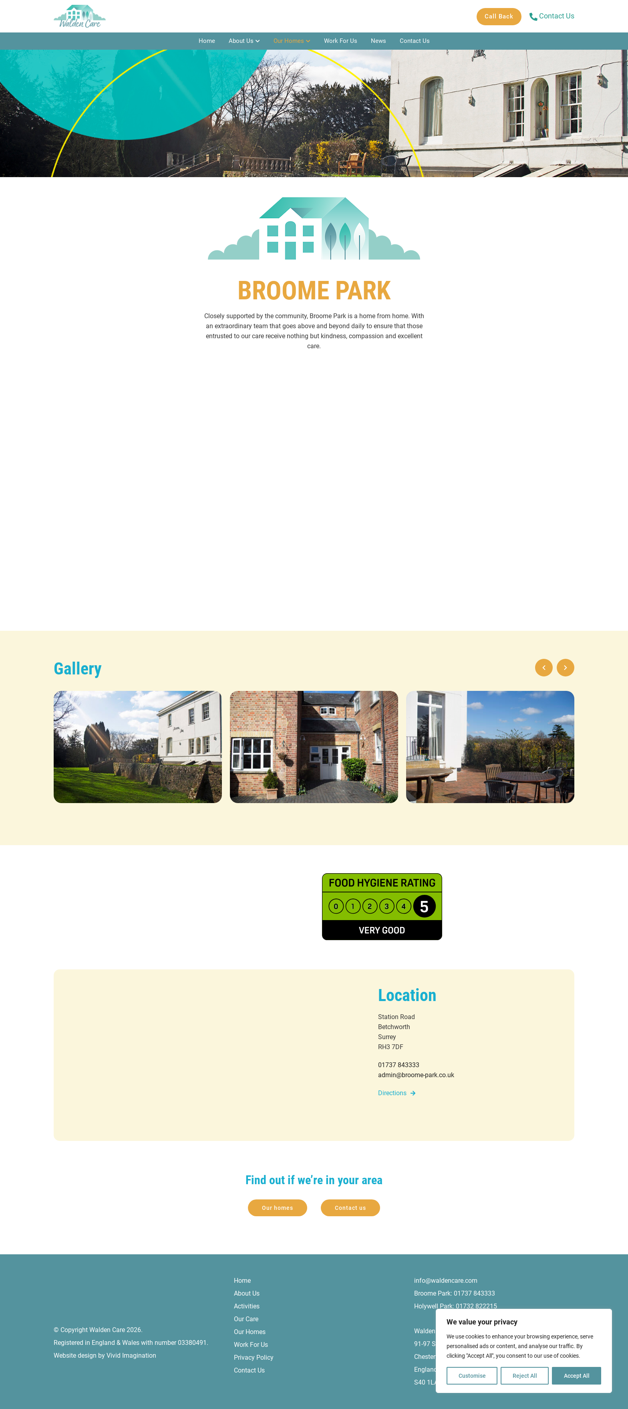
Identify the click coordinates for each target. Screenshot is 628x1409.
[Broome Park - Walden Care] (80, 16)
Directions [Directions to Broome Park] (392, 1093)
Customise (472, 1376)
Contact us (350, 1208)
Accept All (577, 1376)
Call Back (499, 16)
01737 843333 (398, 1065)
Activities (247, 1306)
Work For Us (340, 40)
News (378, 40)
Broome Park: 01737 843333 (454, 1293)
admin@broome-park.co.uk (416, 1075)
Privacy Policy (254, 1357)
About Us (241, 40)
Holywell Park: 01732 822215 (455, 1306)
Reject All (525, 1376)
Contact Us (415, 40)
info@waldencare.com (445, 1280)
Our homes (277, 1208)
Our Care (246, 1319)
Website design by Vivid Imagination (105, 1355)
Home (207, 40)
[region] (524, 1351)
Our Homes (289, 40)
